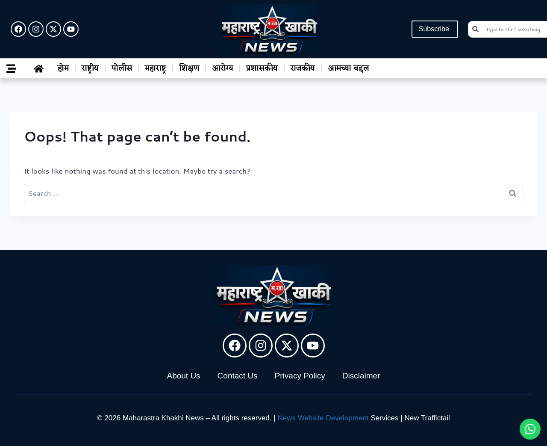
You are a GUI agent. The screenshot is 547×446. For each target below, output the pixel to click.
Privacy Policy (300, 375)
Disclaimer (361, 375)
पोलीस (122, 68)
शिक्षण (189, 68)
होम (63, 68)
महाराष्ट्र (155, 68)
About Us (183, 375)
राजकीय (303, 68)
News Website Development (322, 418)
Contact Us (238, 375)
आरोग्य (222, 68)
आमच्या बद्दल (348, 68)
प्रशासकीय (262, 68)
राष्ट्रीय (90, 68)
